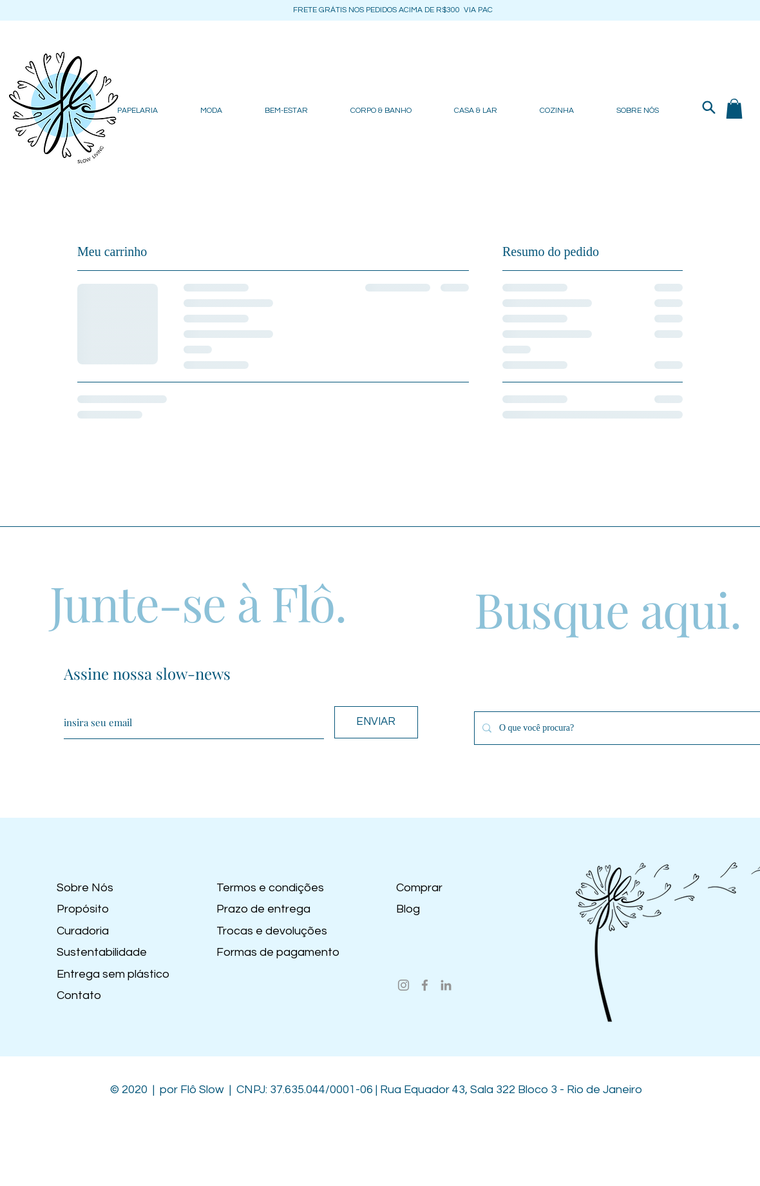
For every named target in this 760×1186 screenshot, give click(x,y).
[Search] (708, 107)
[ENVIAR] (376, 722)
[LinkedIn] (446, 985)
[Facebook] (424, 985)
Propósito (83, 909)
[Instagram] (403, 985)
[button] (734, 109)
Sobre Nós (85, 888)
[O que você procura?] (622, 728)
